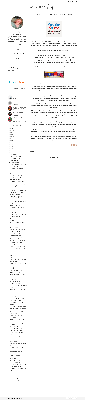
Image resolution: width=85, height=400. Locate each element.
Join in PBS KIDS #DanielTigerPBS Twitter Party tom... (18, 255)
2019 (10, 142)
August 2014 (13, 162)
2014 (10, 152)
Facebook (47, 67)
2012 (10, 388)
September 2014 (14, 160)
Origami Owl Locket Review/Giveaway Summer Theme (17, 181)
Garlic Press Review (15, 355)
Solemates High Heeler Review (18, 293)
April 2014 (13, 378)
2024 (10, 132)
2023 (10, 134)
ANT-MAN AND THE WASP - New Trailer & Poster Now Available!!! (19, 114)
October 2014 (13, 158)
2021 (10, 138)
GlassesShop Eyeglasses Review (17, 88)
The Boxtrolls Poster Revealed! (18, 306)
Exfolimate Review (15, 353)
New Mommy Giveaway (16, 351)
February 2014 (14, 382)
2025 (10, 130)
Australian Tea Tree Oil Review (18, 252)
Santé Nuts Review (15, 205)
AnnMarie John (22, 398)
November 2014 (14, 156)
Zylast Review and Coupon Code (19, 97)
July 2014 (12, 372)
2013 (10, 386)
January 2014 (13, 384)
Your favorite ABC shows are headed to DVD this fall (19, 108)
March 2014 (13, 380)
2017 (10, 146)
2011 (10, 390)
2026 (10, 128)
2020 (10, 140)
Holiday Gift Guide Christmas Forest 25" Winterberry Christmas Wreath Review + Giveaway (19, 119)
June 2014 (13, 374)
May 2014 (12, 376)
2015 (10, 150)
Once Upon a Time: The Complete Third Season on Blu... (17, 197)
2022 (10, 136)
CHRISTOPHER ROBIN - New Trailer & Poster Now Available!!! (19, 103)
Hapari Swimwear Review (16, 338)
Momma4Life (42, 6)
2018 (10, 144)
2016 (10, 148)
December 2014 (14, 154)
